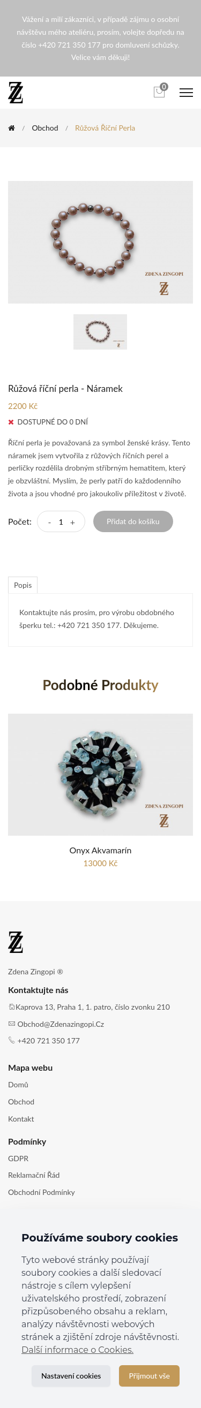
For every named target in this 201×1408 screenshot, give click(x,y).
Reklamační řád (33, 1174)
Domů (18, 1084)
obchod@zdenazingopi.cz (61, 1023)
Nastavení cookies (71, 1375)
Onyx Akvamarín (101, 850)
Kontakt (21, 1118)
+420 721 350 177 (49, 1040)
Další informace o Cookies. (77, 1350)
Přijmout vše (149, 1375)
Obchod (45, 127)
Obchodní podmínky (41, 1192)
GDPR (18, 1158)
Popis (23, 584)
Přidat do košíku (133, 521)
